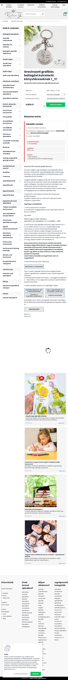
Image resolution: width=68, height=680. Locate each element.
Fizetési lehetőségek (55, 6)
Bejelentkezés (52, 1)
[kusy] (40, 104)
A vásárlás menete (20, 6)
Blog (63, 5)
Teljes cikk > (61, 423)
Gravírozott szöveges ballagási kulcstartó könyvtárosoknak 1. (32, 352)
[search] (43, 14)
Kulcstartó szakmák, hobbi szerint (60, 617)
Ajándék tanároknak (17, 21)
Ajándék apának (60, 608)
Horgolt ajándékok (60, 631)
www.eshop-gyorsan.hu (38, 678)
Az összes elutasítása (21, 674)
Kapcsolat (31, 5)
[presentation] (25, 348)
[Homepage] (2, 5)
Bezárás (36, 674)
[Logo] (13, 14)
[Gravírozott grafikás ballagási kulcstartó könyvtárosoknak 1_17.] (45, 47)
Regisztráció (63, 1)
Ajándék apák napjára (40, 605)
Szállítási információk (42, 6)
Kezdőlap (5, 21)
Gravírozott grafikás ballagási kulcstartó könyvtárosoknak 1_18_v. (56, 352)
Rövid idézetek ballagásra (34, 509)
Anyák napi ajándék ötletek (36, 416)
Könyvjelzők (58, 626)
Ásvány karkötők (60, 628)
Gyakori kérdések (9, 6)
